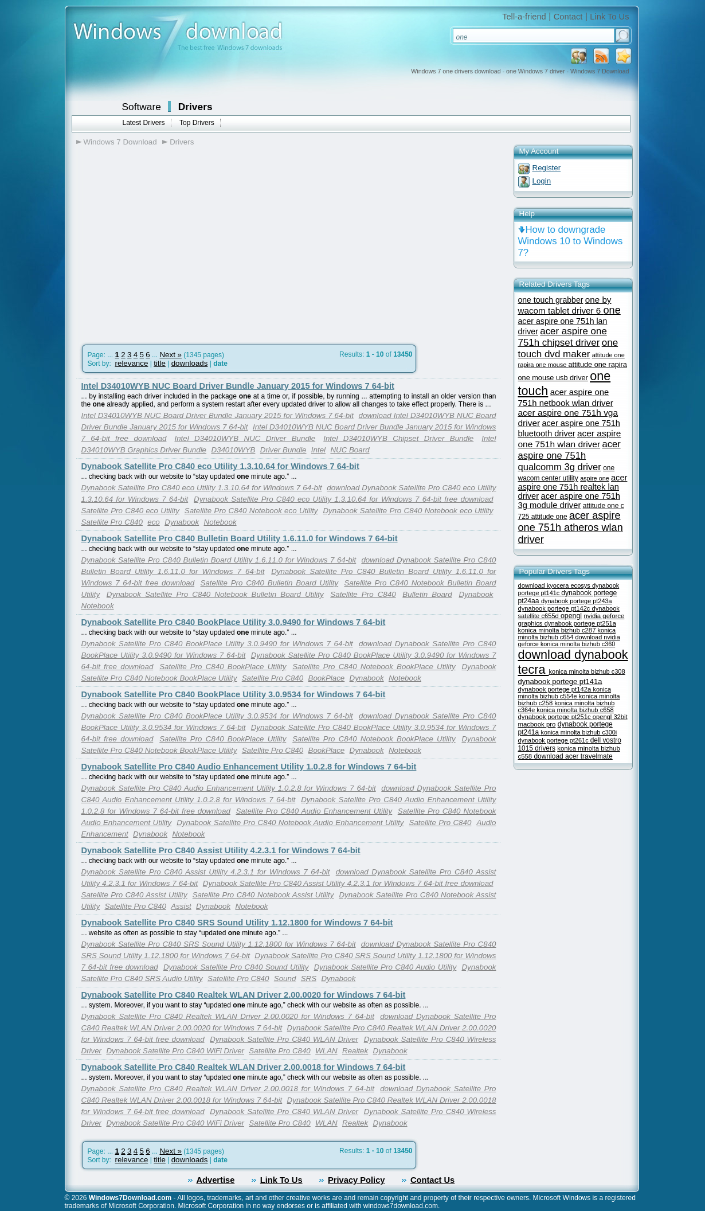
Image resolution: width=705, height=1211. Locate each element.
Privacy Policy (356, 1180)
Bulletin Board (427, 594)
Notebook (220, 522)
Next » (170, 354)
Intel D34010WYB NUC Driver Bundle (244, 438)
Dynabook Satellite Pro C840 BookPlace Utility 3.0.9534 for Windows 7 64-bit (233, 694)
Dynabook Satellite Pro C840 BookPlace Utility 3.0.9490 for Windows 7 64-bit (233, 622)
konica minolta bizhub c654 (567, 633)
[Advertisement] (172, 241)
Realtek (355, 1050)
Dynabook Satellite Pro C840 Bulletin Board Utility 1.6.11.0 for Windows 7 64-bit (239, 538)
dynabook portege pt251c (555, 716)
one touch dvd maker (568, 348)
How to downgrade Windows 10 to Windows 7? (570, 241)
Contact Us (432, 1180)
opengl (571, 616)
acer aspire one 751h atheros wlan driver (570, 527)
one (612, 310)
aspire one (594, 478)
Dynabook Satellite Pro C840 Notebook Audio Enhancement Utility (290, 822)
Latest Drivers (144, 123)
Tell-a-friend (524, 16)
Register (546, 167)
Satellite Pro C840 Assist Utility (134, 894)
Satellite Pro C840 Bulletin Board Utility (270, 583)
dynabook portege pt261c (554, 740)
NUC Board (349, 450)
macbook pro (537, 724)
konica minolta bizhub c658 (575, 709)
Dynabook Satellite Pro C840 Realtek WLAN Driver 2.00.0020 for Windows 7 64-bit (243, 994)
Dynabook (181, 522)
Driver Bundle (283, 450)
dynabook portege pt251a (580, 623)
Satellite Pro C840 (112, 522)
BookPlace (326, 678)
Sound (285, 978)
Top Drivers (196, 123)
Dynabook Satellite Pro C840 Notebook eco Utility (408, 510)
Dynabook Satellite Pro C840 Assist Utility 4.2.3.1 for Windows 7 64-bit (221, 850)
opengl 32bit (610, 716)
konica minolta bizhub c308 (587, 671)
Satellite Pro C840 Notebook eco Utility (251, 510)
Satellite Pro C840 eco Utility (130, 510)
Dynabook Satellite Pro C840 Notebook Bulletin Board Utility (215, 594)
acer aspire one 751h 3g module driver (569, 500)
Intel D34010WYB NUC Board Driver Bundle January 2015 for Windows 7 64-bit (237, 385)
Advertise (216, 1180)
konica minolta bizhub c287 (558, 630)
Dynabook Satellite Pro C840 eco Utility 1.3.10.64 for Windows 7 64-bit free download (343, 499)
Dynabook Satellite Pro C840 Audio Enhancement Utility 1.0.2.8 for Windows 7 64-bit (249, 766)
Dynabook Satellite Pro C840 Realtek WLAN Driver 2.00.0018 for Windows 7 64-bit (243, 1067)
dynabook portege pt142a (555, 689)
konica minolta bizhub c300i (579, 732)
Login (541, 181)
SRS (308, 978)
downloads (189, 363)
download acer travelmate (573, 756)
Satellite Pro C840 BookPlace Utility (222, 666)
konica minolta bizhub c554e (564, 693)
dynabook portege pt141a (560, 681)
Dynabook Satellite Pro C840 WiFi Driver (175, 1050)
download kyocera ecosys (555, 585)
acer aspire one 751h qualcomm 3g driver (569, 455)
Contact (568, 16)
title (160, 363)
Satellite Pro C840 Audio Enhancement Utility (314, 811)
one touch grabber (550, 299)
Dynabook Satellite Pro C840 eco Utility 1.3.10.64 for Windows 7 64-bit (220, 466)
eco (153, 522)
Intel (318, 450)
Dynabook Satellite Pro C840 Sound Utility (236, 967)
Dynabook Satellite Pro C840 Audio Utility (385, 967)
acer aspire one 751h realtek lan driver (573, 487)
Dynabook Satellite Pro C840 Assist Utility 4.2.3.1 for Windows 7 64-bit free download (348, 883)
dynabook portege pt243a (576, 600)
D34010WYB (233, 450)
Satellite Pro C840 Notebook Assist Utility (263, 894)
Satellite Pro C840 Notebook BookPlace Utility (373, 666)
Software (141, 106)
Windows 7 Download (120, 142)
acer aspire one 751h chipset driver (562, 337)
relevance (131, 363)
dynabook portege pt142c (555, 608)
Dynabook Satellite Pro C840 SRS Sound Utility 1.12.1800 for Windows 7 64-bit (237, 922)
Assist (181, 906)
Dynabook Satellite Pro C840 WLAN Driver (284, 1039)
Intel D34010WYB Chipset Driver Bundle (398, 438)
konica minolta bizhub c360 (577, 643)
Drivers (195, 106)
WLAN (326, 1050)
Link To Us (609, 16)
